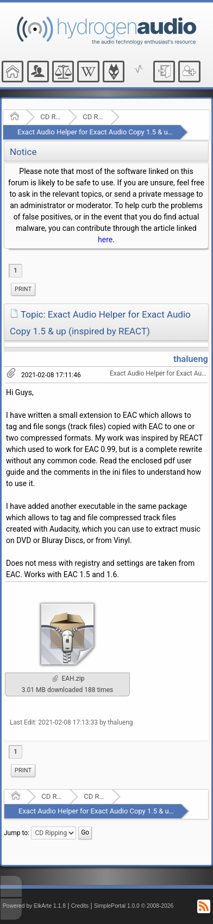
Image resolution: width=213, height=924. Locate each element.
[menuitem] (23, 289)
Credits (80, 906)
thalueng (190, 359)
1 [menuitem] (15, 270)
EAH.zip (68, 678)
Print (23, 289)
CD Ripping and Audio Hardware (50, 117)
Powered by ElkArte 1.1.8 (34, 906)
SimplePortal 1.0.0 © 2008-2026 (133, 906)
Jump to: (16, 833)
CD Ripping (93, 117)
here (105, 239)
